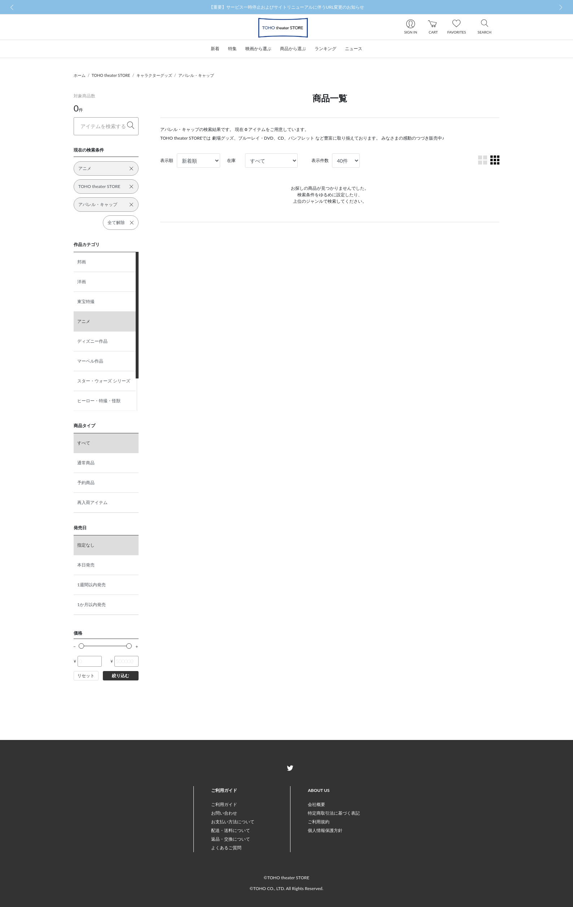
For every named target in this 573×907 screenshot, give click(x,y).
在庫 (231, 160)
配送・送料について (230, 830)
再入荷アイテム (92, 502)
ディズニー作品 (92, 341)
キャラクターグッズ (154, 75)
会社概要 (316, 804)
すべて (83, 443)
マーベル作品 (90, 361)
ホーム (80, 75)
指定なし (86, 545)
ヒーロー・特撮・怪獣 (99, 400)
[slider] (81, 646)
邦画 (81, 261)
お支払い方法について (232, 821)
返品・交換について (230, 839)
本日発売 (86, 565)
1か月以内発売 (91, 604)
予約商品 (86, 482)
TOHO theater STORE (111, 75)
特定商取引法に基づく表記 (334, 813)
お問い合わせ (224, 813)
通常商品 (86, 462)
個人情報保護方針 (325, 830)
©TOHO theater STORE (286, 877)
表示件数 (320, 160)
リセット (86, 675)
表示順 (166, 160)
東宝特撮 (86, 301)
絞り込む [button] (120, 675)
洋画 (81, 281)
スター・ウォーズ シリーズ (103, 381)
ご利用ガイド (224, 804)
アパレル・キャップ (196, 75)
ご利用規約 (318, 821)
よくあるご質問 (226, 847)
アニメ (83, 321)
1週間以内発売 (91, 584)
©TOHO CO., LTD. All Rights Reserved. (286, 888)
